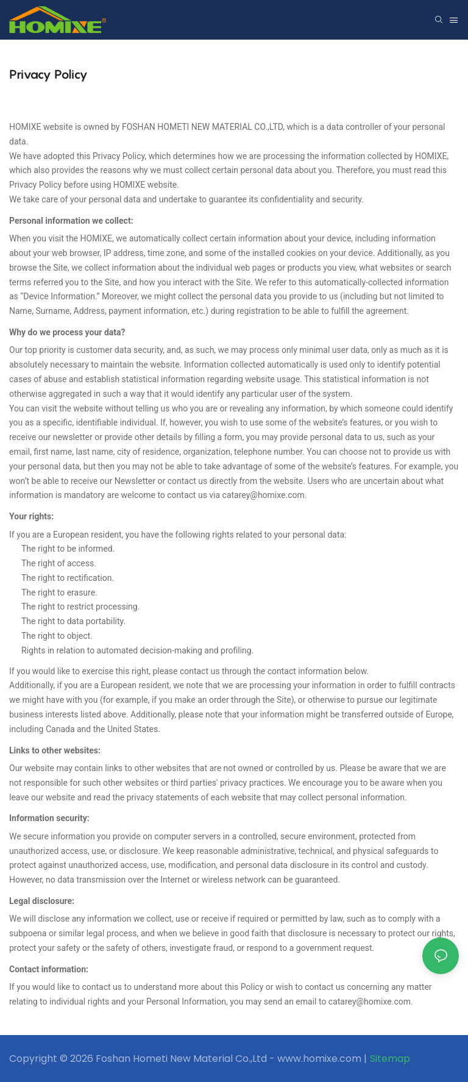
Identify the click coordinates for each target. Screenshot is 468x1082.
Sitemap (390, 1059)
